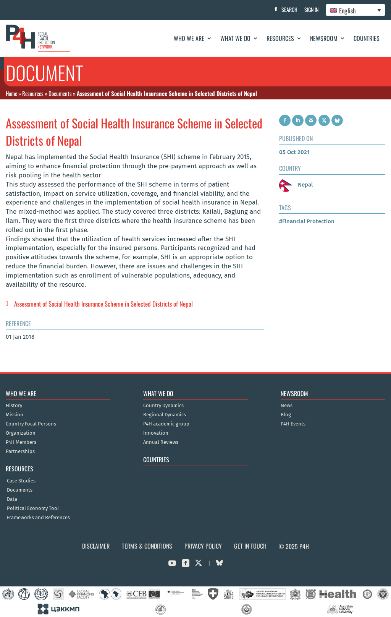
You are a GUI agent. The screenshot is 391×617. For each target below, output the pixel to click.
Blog (286, 414)
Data (12, 499)
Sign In (311, 9)
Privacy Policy (203, 545)
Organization (21, 433)
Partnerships (20, 451)
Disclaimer (96, 545)
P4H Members (21, 442)
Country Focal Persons (31, 424)
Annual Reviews (160, 442)
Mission (14, 414)
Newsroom (324, 38)
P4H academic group (166, 424)
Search (288, 9)
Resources (280, 38)
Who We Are (189, 38)
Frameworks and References (38, 517)
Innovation (155, 433)
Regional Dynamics (164, 414)
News (286, 405)
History (14, 405)
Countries (367, 38)
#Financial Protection (306, 221)
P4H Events (293, 424)
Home (11, 93)
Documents (60, 93)
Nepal (296, 184)
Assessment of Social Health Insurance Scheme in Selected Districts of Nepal (103, 303)
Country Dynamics (163, 405)
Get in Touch (250, 545)
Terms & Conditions (147, 545)
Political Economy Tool (33, 508)
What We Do (235, 38)
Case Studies (21, 481)
